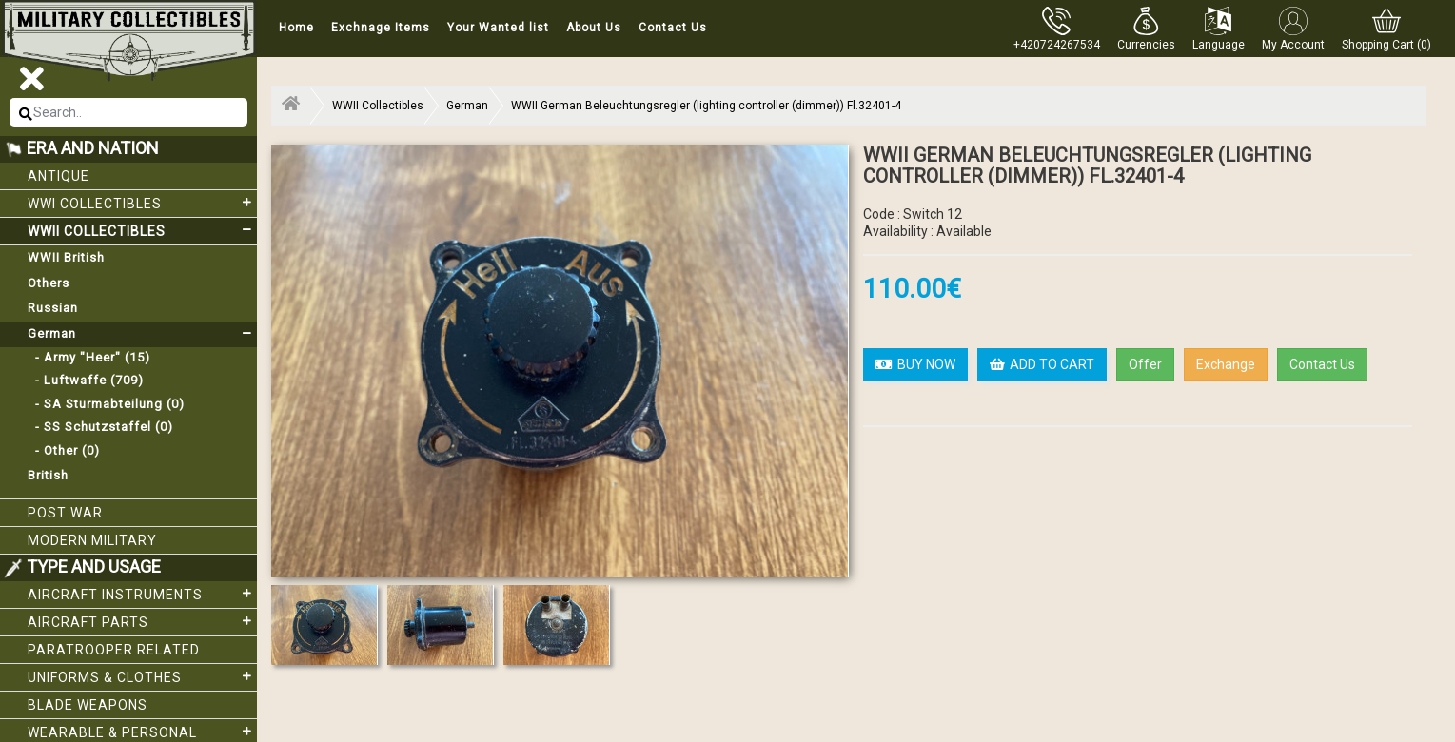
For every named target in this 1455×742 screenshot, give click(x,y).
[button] (1146, 28)
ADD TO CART (1042, 364)
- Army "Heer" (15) (89, 357)
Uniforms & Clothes (142, 676)
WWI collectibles (142, 202)
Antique (58, 176)
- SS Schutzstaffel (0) (100, 427)
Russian (53, 308)
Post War (65, 512)
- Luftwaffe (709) (86, 380)
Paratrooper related (114, 649)
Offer (1145, 364)
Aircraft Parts (142, 621)
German (142, 333)
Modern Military (92, 540)
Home (296, 27)
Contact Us (673, 27)
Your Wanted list (498, 27)
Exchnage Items (380, 27)
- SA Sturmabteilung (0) (106, 404)
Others (48, 283)
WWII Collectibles (142, 230)
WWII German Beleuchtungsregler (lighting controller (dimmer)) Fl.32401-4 (706, 105)
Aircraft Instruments (142, 593)
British (48, 475)
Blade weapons (87, 705)
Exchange (1225, 364)
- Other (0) (64, 450)
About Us (593, 27)
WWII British (66, 257)
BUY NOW (915, 364)
